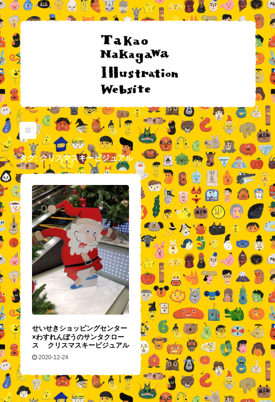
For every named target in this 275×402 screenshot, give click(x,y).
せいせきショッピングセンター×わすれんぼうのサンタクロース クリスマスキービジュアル (80, 336)
